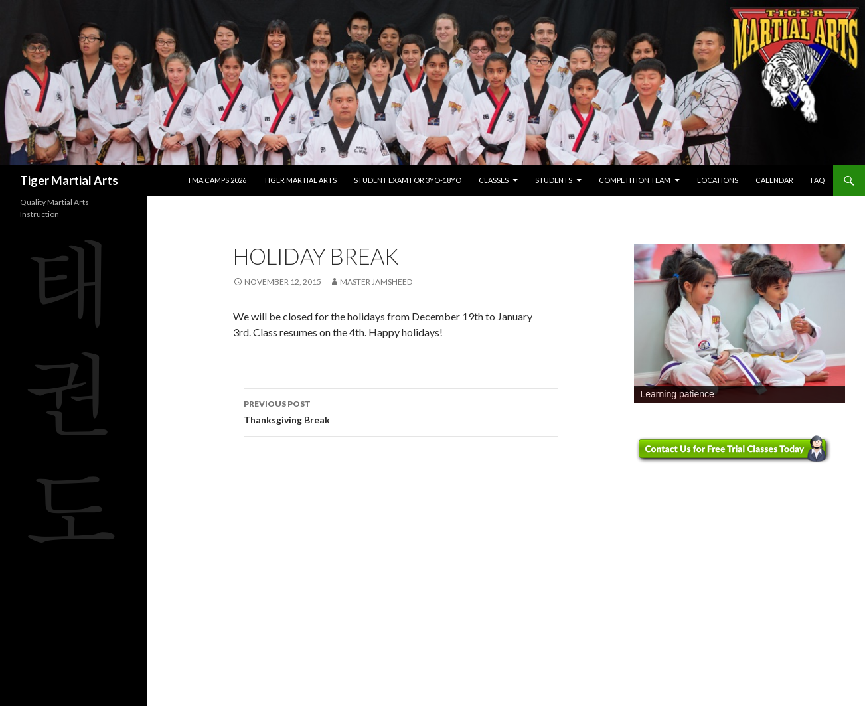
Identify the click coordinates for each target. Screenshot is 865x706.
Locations (717, 180)
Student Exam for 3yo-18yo (407, 180)
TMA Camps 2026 (216, 180)
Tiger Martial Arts (69, 180)
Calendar (774, 180)
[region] (739, 323)
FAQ (818, 180)
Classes (494, 180)
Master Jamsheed (376, 282)
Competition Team (634, 180)
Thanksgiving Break (401, 410)
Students (553, 180)
